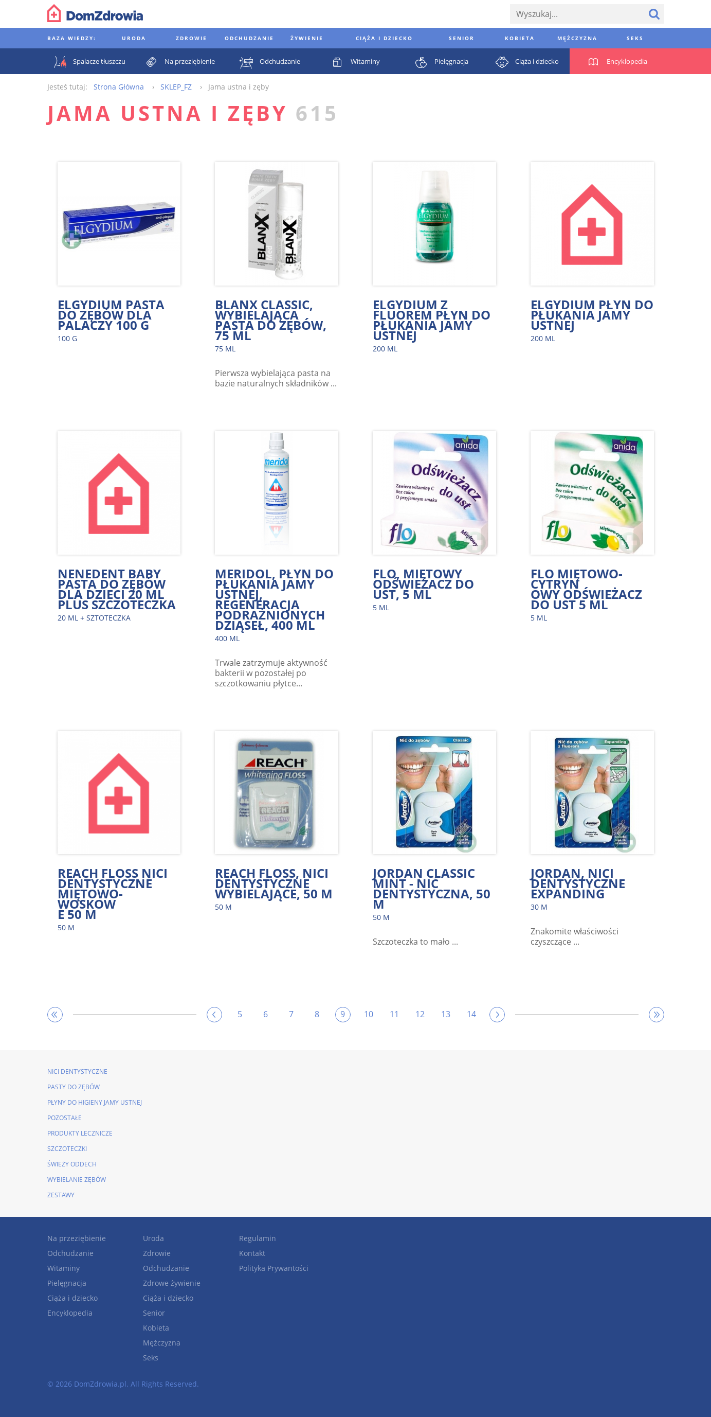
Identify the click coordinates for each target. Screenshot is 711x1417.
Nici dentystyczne (77, 1071)
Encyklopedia (70, 1313)
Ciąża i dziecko (72, 1298)
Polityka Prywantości (273, 1268)
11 (394, 1014)
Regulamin (257, 1238)
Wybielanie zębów (76, 1179)
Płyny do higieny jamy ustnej (94, 1102)
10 (368, 1014)
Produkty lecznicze (80, 1133)
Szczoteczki (67, 1148)
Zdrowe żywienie (171, 1283)
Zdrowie (157, 1253)
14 (471, 1014)
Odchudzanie (70, 1253)
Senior (154, 1313)
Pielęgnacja (66, 1283)
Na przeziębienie (76, 1238)
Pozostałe (64, 1117)
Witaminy (63, 1268)
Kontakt (252, 1253)
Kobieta (156, 1328)
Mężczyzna (161, 1343)
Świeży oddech (72, 1164)
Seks (150, 1357)
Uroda (153, 1238)
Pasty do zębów (73, 1087)
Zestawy (61, 1195)
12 (420, 1014)
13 (445, 1014)
